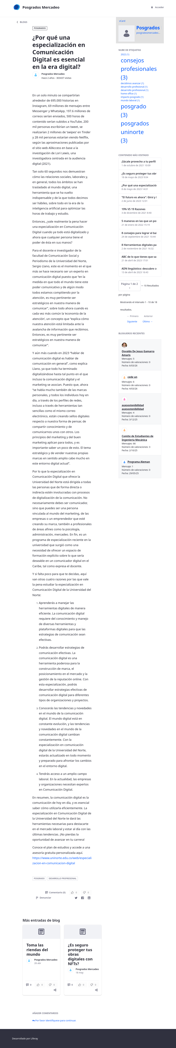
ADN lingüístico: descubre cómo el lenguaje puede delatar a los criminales (139, 268)
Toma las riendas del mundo (37, 949)
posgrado (39, 878)
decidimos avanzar (132, 83)
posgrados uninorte (135, 131)
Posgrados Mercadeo (53, 73)
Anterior (148, 316)
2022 (125, 54)
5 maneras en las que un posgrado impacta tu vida (139, 221)
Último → (148, 321)
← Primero (132, 316)
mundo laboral (130, 100)
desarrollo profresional (62, 878)
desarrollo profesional (134, 86)
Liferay (34, 1038)
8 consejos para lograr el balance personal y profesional (139, 233)
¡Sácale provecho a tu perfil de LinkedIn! (139, 161)
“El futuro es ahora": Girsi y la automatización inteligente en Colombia (139, 197)
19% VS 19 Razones (134, 209)
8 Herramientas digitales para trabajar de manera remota (139, 245)
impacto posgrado (132, 96)
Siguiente (132, 321)
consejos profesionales (139, 68)
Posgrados (40, 28)
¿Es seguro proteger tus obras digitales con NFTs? (139, 173)
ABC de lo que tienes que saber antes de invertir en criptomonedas (139, 257)
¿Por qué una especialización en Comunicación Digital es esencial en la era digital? (139, 185)
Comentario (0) (55, 892)
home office (129, 93)
